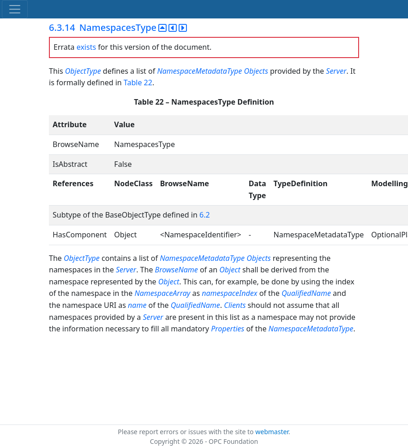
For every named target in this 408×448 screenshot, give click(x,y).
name (137, 305)
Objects (256, 71)
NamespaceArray (162, 293)
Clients (235, 305)
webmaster (271, 431)
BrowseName (176, 270)
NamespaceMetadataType (199, 71)
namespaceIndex (229, 293)
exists (86, 47)
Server (336, 71)
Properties (227, 329)
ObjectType (83, 71)
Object (229, 270)
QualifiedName (306, 293)
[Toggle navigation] (15, 9)
